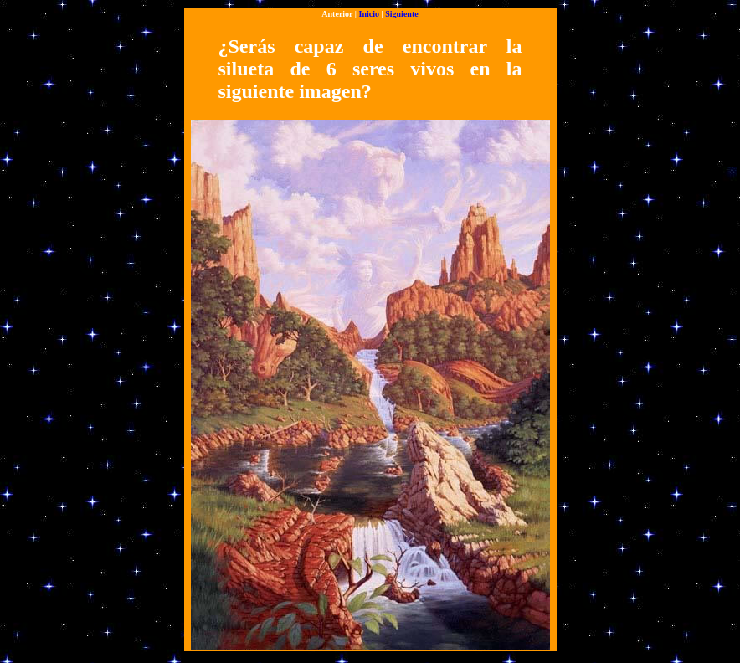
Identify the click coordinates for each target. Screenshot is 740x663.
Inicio (369, 13)
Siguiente (401, 13)
